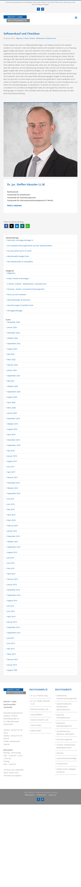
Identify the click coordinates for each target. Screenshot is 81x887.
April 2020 (11, 402)
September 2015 (13, 547)
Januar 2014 (12, 622)
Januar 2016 (12, 531)
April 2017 (11, 472)
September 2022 (13, 343)
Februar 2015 (12, 579)
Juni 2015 (11, 563)
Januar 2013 (12, 665)
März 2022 (11, 359)
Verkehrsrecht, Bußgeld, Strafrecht (66, 770)
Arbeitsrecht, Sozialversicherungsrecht (66, 697)
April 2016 (11, 515)
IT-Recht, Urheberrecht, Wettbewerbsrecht (66, 746)
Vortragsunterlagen (15, 310)
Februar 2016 (12, 525)
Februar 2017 (12, 477)
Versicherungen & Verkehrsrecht (20, 305)
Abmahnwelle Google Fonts (18, 256)
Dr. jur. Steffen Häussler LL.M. (40, 702)
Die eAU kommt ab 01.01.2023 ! (19, 251)
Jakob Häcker (36, 730)
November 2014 (13, 590)
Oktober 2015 (12, 541)
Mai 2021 (11, 381)
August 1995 (12, 670)
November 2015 (13, 536)
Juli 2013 (10, 638)
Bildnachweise (29, 795)
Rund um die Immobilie (16, 294)
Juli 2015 (10, 558)
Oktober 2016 (12, 488)
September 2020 (13, 392)
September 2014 (13, 595)
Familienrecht (62, 764)
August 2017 (12, 461)
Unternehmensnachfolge (66, 758)
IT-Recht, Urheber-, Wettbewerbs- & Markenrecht (39, 38)
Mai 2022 (11, 354)
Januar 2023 (12, 327)
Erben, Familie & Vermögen (18, 278)
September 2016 (13, 493)
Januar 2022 (12, 370)
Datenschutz (41, 795)
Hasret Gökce (36, 725)
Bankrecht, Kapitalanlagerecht (64, 724)
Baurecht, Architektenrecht (63, 716)
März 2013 (11, 654)
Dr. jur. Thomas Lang (39, 695)
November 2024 (13, 322)
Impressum (52, 795)
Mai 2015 (11, 568)
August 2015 (12, 552)
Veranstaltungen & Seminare (18, 300)
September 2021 (13, 376)
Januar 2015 (12, 584)
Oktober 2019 (12, 424)
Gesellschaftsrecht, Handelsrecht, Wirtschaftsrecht (64, 707)
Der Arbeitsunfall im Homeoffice (20, 261)
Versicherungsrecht (64, 739)
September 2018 (13, 445)
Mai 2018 (11, 450)
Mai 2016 (11, 509)
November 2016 (13, 483)
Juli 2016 (10, 499)
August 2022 (12, 349)
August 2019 (12, 429)
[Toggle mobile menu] (76, 17)
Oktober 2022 (12, 338)
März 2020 (11, 408)
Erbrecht (60, 753)
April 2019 (11, 434)
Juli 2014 (10, 606)
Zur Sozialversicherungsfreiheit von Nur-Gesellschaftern (29, 245)
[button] (6, 226)
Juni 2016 (11, 504)
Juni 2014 (11, 611)
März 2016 (11, 520)
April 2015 (11, 574)
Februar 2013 (12, 659)
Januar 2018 (12, 456)
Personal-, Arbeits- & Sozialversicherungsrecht (25, 289)
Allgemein (19, 38)
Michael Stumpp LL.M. (40, 709)
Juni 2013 (11, 643)
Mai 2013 (11, 649)
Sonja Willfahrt (37, 714)
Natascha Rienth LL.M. (40, 720)
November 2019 (13, 418)
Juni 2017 (11, 466)
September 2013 (13, 633)
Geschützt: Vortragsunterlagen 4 (20, 240)
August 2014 (12, 600)
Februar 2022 (12, 365)
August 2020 (12, 397)
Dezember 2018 (13, 440)
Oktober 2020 (12, 386)
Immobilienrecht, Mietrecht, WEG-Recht (65, 732)
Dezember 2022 (13, 333)
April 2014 (11, 616)
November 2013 (13, 627)
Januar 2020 (12, 413)
